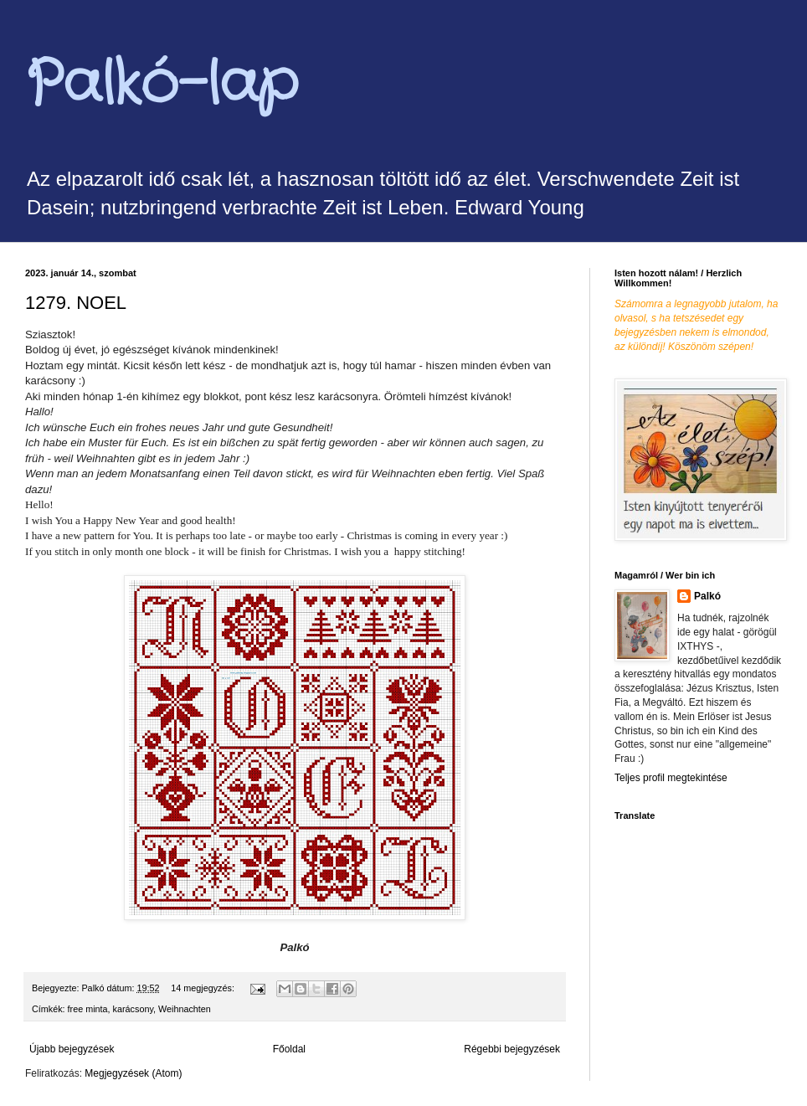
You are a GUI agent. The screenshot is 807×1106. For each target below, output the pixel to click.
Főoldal (289, 1049)
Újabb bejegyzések (71, 1049)
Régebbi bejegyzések (512, 1049)
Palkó (707, 596)
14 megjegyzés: (204, 988)
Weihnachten (184, 1009)
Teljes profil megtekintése (670, 778)
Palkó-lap (161, 85)
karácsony (133, 1009)
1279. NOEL (75, 302)
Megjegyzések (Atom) (133, 1073)
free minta (88, 1009)
